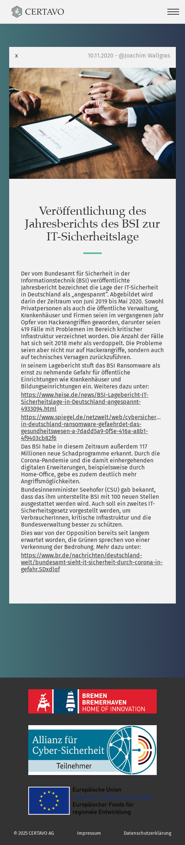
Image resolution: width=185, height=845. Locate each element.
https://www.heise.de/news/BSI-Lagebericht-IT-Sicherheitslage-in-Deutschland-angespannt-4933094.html (84, 401)
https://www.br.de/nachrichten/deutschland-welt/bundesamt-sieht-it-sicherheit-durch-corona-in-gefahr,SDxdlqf (92, 562)
